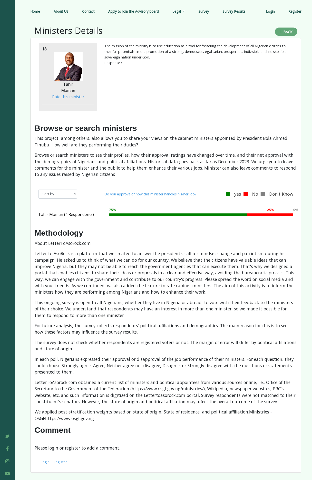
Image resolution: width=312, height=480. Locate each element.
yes (233, 194)
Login (270, 11)
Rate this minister (68, 96)
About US (61, 11)
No (251, 194)
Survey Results (234, 11)
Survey (203, 11)
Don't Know (277, 194)
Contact (88, 11)
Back (286, 31)
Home (35, 11)
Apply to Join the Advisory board (133, 11)
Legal (177, 11)
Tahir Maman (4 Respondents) (66, 214)
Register (294, 11)
